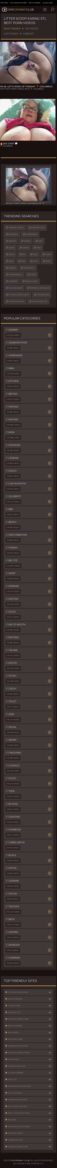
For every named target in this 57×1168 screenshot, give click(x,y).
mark (10, 248)
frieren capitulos (38, 288)
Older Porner (28, 1073)
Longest (28, 33)
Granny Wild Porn (28, 1046)
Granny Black (28, 1140)
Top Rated (31, 28)
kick (33, 254)
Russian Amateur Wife (28, 1086)
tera (47, 261)
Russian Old (28, 1012)
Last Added (11, 33)
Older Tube (48, 3)
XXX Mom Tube (28, 1039)
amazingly (28, 268)
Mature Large (28, 1133)
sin (22, 254)
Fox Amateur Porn (18, 3)
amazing (12, 234)
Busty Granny (28, 1026)
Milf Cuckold (28, 1093)
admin (24, 248)
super (25, 241)
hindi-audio (30, 281)
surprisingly (14, 275)
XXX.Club (18, 9)
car (38, 241)
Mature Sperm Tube (28, 1019)
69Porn (28, 1120)
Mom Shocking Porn (28, 1053)
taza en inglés (15, 301)
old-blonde (14, 288)
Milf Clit (28, 1079)
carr (31, 275)
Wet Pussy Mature (28, 1106)
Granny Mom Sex (28, 1066)
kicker (11, 268)
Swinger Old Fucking (28, 1126)
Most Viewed (12, 28)
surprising (30, 234)
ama (9, 261)
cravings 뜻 (41, 295)
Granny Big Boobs (28, 1100)
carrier (11, 281)
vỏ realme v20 (38, 301)
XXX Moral (28, 1032)
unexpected (37, 228)
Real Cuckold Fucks (28, 1113)
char (47, 254)
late (34, 261)
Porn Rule (28, 1059)
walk (10, 254)
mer (37, 248)
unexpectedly (15, 228)
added (11, 241)
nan (21, 261)
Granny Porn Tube (28, 1147)
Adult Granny (34, 3)
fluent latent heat (17, 295)
